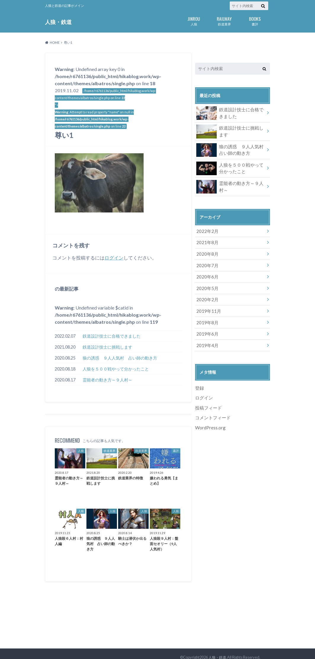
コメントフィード (211, 410)
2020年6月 (206, 273)
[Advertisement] (232, 525)
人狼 (194, 20)
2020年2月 (206, 295)
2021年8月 (206, 241)
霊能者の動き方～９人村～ (107, 379)
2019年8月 (206, 317)
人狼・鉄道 (58, 22)
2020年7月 (206, 262)
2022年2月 (206, 230)
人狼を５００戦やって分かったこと (116, 368)
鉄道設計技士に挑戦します (107, 346)
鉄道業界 (224, 20)
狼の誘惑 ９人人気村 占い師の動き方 (120, 357)
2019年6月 (206, 328)
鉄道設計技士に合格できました (112, 336)
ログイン (114, 257)
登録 (199, 381)
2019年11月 (207, 306)
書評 (255, 20)
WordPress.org (210, 420)
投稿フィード (207, 401)
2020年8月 (206, 251)
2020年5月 (206, 284)
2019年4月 (206, 339)
